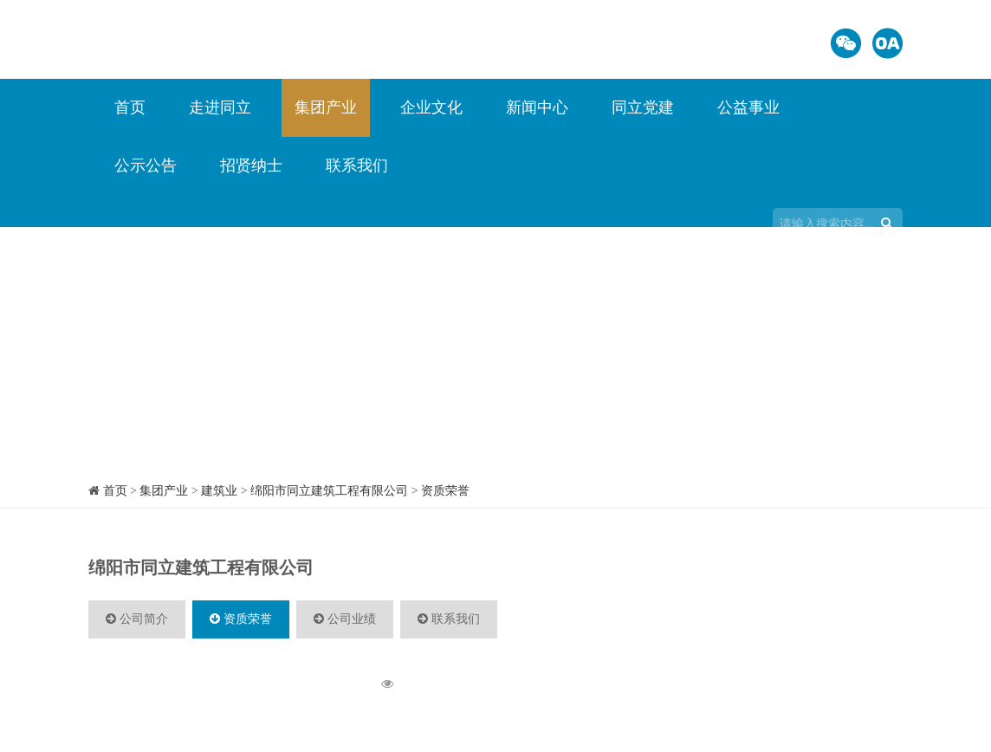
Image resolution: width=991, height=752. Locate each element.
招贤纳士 (251, 165)
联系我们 (357, 165)
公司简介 (137, 619)
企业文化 (431, 107)
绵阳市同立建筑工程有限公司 (329, 490)
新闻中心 (537, 107)
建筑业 (219, 490)
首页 (130, 107)
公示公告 (145, 165)
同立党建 (643, 107)
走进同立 (220, 107)
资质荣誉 (445, 490)
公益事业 (748, 107)
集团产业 (326, 107)
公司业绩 (345, 619)
